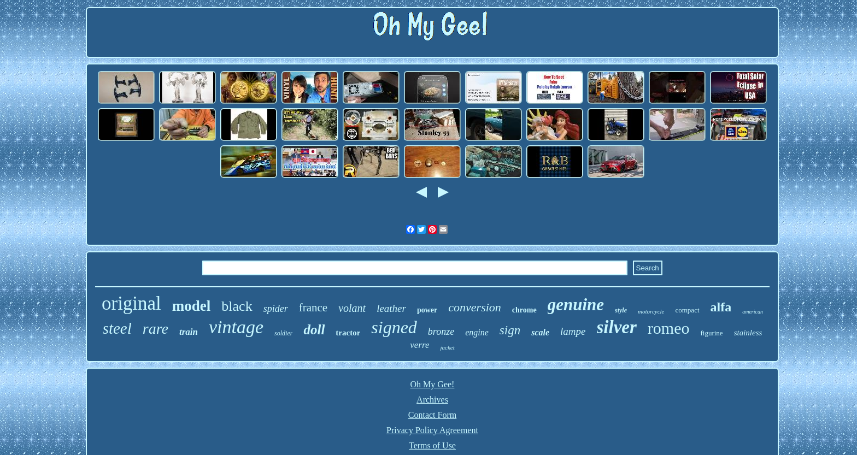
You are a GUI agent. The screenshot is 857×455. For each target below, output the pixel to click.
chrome (524, 310)
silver (617, 327)
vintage (236, 327)
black (236, 306)
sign (510, 330)
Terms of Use (432, 445)
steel (117, 328)
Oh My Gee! (432, 384)
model (191, 306)
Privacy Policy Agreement (432, 430)
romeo (669, 328)
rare (155, 328)
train (188, 332)
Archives (432, 399)
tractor (348, 332)
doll (314, 329)
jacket (447, 347)
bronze (441, 331)
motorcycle (651, 311)
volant (352, 308)
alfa (721, 307)
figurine (711, 333)
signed (394, 327)
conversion (474, 307)
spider (275, 308)
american (752, 312)
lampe (572, 331)
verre (419, 345)
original (131, 303)
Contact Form (432, 414)
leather (391, 308)
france (313, 307)
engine (477, 332)
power (427, 310)
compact (687, 310)
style (621, 310)
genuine (576, 304)
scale (540, 332)
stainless (748, 332)
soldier (283, 333)
